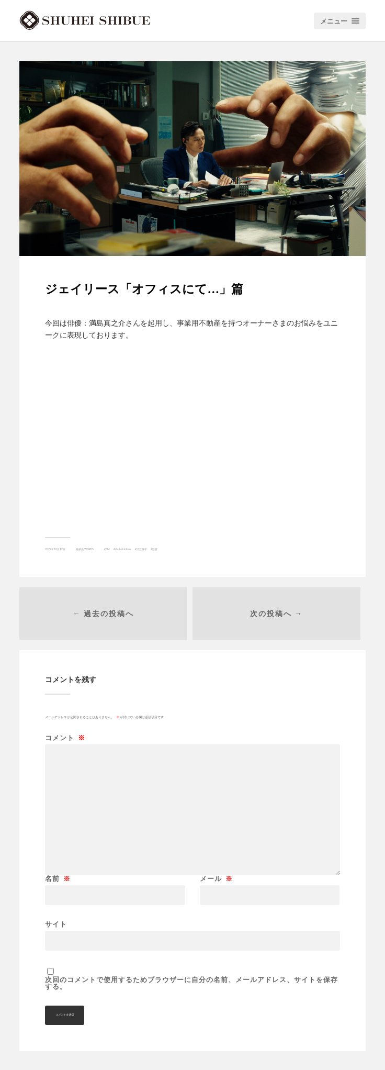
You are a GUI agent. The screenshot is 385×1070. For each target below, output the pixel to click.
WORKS (89, 549)
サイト (56, 924)
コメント (65, 737)
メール (216, 878)
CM (108, 549)
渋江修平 (142, 549)
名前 (58, 878)
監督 (154, 549)
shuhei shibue (123, 549)
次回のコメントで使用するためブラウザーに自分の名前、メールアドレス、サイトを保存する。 (191, 983)
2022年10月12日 (55, 549)
